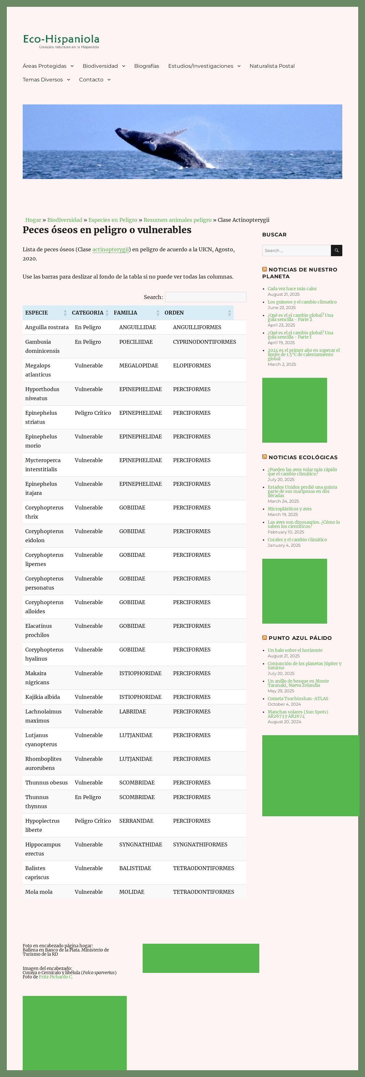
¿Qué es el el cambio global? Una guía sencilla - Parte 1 (300, 335)
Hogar (32, 220)
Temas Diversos (43, 80)
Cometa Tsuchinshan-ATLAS (298, 698)
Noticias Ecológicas (303, 457)
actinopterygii (110, 249)
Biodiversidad (100, 66)
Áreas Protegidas (44, 66)
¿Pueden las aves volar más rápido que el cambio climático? (302, 472)
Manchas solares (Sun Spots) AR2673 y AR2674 (298, 714)
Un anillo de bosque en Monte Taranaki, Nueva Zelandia (298, 683)
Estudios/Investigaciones (200, 66)
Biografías (146, 66)
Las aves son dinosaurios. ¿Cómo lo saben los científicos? (304, 524)
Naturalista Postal (272, 66)
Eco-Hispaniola (39, 1048)
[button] (76, 313)
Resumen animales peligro (178, 220)
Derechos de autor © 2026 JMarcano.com (153, 1048)
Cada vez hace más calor (292, 289)
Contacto (91, 80)
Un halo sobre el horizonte (295, 650)
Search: (153, 297)
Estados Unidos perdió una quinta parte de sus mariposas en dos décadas (302, 491)
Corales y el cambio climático (297, 540)
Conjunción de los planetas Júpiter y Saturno (304, 666)
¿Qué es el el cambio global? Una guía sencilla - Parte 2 (300, 317)
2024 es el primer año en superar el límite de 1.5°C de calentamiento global (304, 355)
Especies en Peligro (112, 220)
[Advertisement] (76, 946)
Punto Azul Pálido (300, 638)
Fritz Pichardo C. (56, 886)
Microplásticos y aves (290, 509)
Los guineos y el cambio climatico (302, 302)
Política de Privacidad (82, 1048)
